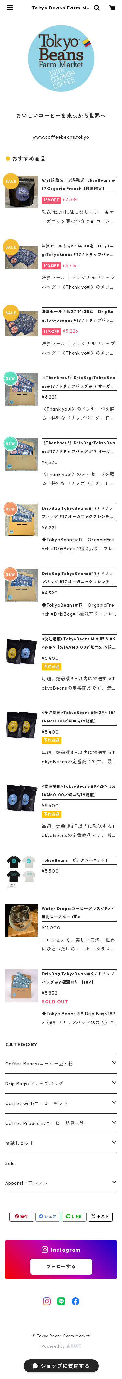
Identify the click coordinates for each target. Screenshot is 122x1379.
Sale (10, 1163)
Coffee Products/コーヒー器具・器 (44, 1123)
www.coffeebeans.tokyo (61, 137)
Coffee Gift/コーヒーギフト (36, 1103)
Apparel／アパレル (26, 1183)
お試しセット (19, 1143)
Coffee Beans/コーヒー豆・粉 (39, 1064)
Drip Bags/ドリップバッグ (34, 1083)
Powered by (61, 1346)
